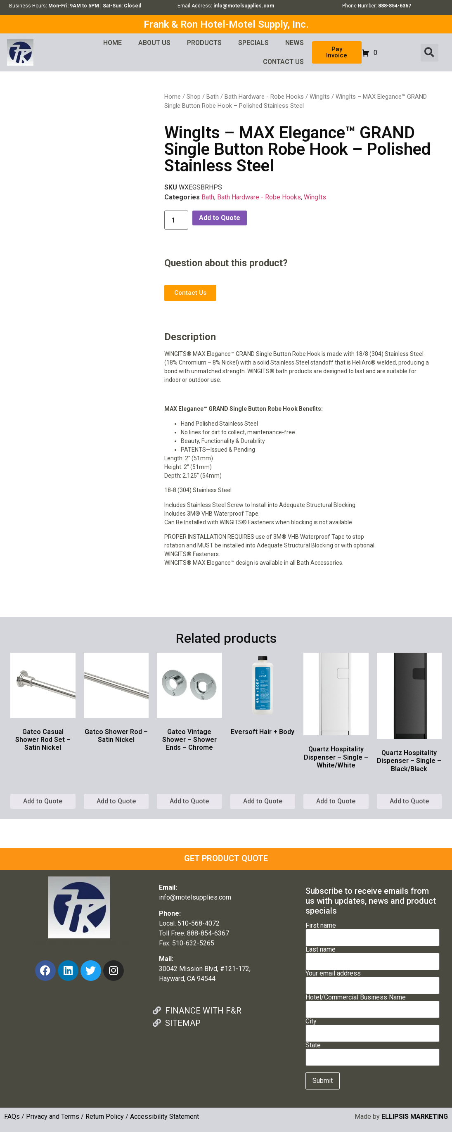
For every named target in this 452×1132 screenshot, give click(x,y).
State (372, 1051)
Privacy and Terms (52, 1116)
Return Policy (104, 1116)
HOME (112, 43)
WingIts (320, 96)
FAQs (12, 1116)
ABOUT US (154, 43)
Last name (372, 955)
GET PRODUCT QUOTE (226, 858)
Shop (194, 96)
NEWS (294, 43)
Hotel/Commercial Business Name (372, 1003)
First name (372, 931)
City (372, 1027)
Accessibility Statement (164, 1116)
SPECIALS (253, 43)
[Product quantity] (176, 220)
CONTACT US (283, 62)
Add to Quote (219, 218)
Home (172, 96)
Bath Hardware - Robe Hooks (264, 96)
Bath (212, 96)
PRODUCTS (204, 43)
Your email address (372, 979)
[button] (429, 53)
